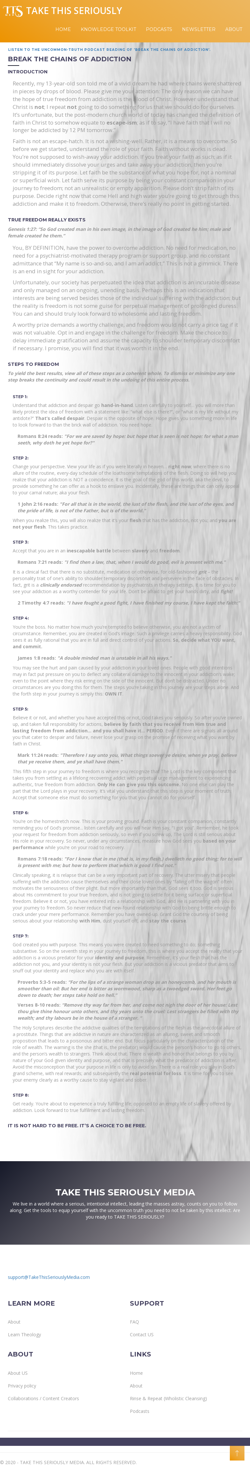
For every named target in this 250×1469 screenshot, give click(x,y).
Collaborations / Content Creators (43, 1398)
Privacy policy (22, 1386)
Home (63, 29)
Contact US (142, 1334)
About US (18, 1373)
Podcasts (159, 29)
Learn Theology (24, 1334)
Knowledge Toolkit (108, 29)
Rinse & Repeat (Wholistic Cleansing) (168, 1398)
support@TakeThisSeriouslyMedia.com (49, 1277)
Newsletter (198, 29)
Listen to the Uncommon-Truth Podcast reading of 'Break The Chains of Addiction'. (109, 50)
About (233, 29)
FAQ (134, 1322)
